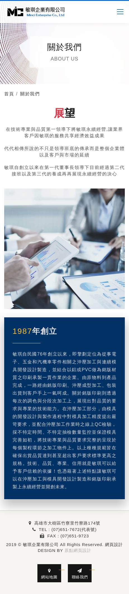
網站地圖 (49, 573)
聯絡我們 (80, 573)
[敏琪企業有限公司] (36, 12)
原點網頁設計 (77, 550)
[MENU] (120, 12)
